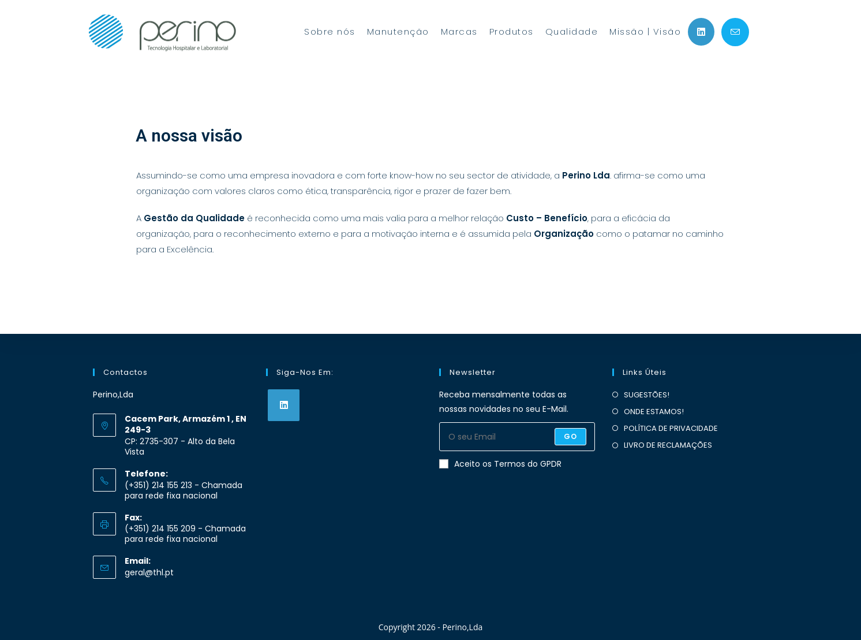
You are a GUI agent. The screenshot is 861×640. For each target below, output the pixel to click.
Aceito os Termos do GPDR (500, 464)
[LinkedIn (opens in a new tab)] (701, 32)
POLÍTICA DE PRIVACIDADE (671, 428)
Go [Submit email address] (570, 436)
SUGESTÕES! (646, 394)
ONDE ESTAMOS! (654, 411)
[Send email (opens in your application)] (735, 32)
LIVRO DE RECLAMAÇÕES (668, 445)
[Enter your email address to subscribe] (517, 436)
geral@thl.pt (149, 572)
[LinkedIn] (284, 405)
